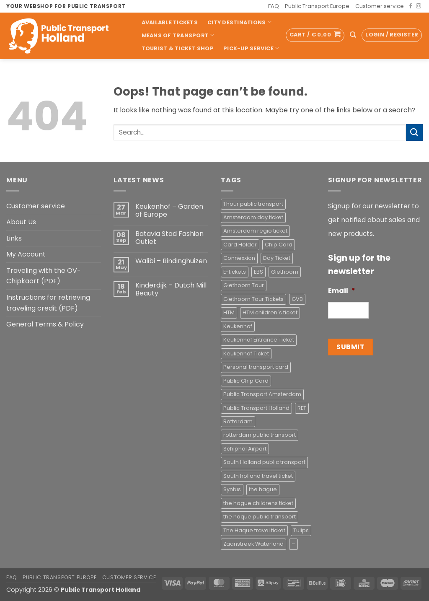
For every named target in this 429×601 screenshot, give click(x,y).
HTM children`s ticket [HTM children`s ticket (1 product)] (270, 312)
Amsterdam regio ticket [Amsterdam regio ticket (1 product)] (255, 230)
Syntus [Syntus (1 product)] (232, 489)
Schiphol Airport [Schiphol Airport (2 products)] (244, 448)
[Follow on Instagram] (418, 6)
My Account (26, 254)
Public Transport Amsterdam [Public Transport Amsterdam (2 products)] (262, 394)
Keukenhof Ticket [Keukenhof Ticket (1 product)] (246, 353)
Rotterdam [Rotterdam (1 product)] (238, 421)
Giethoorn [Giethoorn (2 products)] (284, 271)
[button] (315, 35)
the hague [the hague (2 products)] (263, 489)
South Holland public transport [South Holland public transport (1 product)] (264, 462)
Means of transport (178, 35)
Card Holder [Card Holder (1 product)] (240, 244)
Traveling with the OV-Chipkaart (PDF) (43, 276)
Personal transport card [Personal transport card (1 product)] (255, 366)
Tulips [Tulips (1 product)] (301, 530)
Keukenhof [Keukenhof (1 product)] (237, 326)
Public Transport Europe (317, 6)
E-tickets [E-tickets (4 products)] (234, 271)
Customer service (379, 6)
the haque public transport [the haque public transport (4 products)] (259, 516)
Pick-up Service (251, 48)
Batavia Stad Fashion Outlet (169, 238)
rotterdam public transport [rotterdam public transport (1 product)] (259, 434)
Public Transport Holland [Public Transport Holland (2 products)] (256, 408)
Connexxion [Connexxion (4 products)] (239, 258)
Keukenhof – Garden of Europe (169, 210)
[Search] (353, 34)
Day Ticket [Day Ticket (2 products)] (276, 258)
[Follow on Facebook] (410, 6)
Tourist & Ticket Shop (178, 48)
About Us (21, 222)
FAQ (273, 6)
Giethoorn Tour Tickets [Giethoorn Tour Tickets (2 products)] (253, 299)
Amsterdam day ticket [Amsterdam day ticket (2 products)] (253, 217)
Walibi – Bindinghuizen (171, 261)
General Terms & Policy (45, 324)
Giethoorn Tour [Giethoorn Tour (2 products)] (243, 285)
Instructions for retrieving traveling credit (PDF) (48, 303)
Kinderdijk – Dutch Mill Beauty (171, 289)
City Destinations (239, 22)
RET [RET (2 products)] (301, 408)
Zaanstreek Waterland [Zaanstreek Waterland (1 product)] (253, 543)
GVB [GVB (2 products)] (297, 299)
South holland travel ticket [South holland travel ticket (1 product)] (258, 475)
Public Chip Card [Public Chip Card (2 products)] (246, 380)
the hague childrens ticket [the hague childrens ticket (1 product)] (258, 503)
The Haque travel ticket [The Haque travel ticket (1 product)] (254, 530)
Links (14, 238)
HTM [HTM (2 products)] (229, 312)
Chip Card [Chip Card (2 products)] (278, 244)
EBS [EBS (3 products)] (258, 271)
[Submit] (414, 132)
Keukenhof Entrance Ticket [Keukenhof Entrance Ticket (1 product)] (258, 339)
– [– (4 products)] (293, 543)
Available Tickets (170, 22)
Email (341, 291)
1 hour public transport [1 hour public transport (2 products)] (253, 203)
